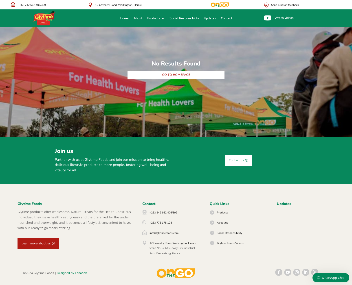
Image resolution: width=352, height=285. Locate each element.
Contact (226, 18)
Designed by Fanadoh (72, 273)
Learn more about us (36, 243)
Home (124, 18)
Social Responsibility (184, 18)
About (138, 18)
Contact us (236, 160)
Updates (210, 18)
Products (153, 18)
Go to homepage (176, 74)
